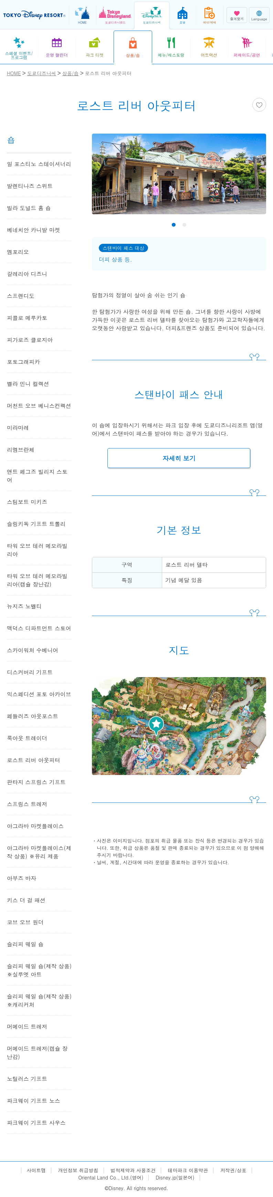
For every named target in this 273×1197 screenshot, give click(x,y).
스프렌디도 (20, 296)
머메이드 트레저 (27, 1026)
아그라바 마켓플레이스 (35, 826)
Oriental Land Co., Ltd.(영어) (110, 1178)
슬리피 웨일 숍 (25, 944)
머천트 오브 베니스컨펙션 (39, 406)
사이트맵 (36, 1170)
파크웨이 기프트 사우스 (36, 1123)
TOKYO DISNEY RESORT (34, 15)
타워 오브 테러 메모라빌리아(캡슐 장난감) (37, 580)
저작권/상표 (233, 1170)
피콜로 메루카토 (27, 318)
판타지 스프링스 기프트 (36, 782)
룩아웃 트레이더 (27, 738)
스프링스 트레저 (27, 804)
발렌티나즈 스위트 (30, 186)
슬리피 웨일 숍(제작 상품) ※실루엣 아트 (39, 970)
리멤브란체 (20, 450)
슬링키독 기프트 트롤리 (36, 524)
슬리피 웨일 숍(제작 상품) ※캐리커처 (39, 1000)
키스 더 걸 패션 (26, 900)
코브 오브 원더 (25, 922)
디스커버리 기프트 (30, 672)
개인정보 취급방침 (78, 1170)
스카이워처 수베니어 (32, 650)
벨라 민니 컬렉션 (28, 384)
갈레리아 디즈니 (27, 274)
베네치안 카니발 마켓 (33, 230)
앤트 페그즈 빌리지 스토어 (37, 476)
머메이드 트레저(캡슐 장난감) (37, 1053)
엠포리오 (18, 252)
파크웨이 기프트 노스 (33, 1101)
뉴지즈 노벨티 (24, 606)
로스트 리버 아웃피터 (33, 760)
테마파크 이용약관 (188, 1170)
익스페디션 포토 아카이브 (39, 694)
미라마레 (18, 428)
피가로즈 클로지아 (30, 340)
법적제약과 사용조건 (133, 1170)
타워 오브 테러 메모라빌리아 (37, 550)
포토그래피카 (23, 362)
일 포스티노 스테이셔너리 (39, 164)
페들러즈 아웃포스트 (32, 716)
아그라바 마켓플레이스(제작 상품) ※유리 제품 (39, 852)
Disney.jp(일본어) (175, 1178)
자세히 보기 (179, 458)
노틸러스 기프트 (27, 1079)
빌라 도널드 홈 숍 (29, 208)
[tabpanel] (179, 178)
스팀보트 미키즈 (27, 502)
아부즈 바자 (21, 878)
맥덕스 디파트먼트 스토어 (39, 628)
